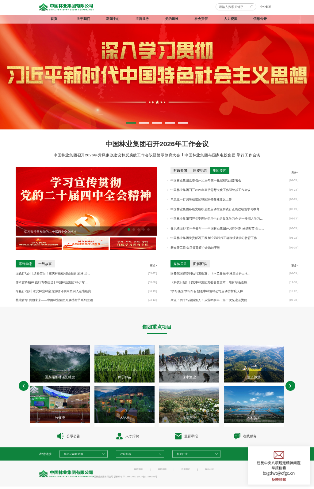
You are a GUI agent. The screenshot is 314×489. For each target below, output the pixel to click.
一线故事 (45, 264)
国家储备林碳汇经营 (60, 377)
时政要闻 (180, 170)
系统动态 (25, 264)
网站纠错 (209, 469)
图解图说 (200, 264)
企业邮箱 (265, 6)
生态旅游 (254, 377)
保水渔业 (189, 377)
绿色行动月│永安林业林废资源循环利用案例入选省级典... (55, 291)
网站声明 (138, 469)
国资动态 (200, 170)
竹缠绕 (60, 418)
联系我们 (186, 469)
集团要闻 (219, 170)
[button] (131, 123)
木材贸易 (254, 418)
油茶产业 (189, 418)
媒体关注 (180, 264)
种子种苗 (124, 377)
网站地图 (162, 469)
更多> (294, 172)
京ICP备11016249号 (147, 476)
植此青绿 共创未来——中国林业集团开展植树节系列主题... (55, 300)
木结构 (125, 418)
